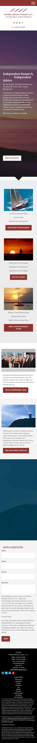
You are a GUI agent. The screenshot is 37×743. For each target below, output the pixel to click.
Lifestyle (18, 691)
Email (3, 561)
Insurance (18, 685)
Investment (18, 681)
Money (18, 689)
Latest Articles (18, 693)
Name (3, 551)
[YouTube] (19, 23)
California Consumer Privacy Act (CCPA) (17, 718)
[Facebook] (22, 23)
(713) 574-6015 (18, 27)
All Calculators (18, 697)
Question (4, 583)
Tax (18, 687)
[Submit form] (5, 639)
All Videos (18, 695)
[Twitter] (14, 23)
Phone (3, 572)
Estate (19, 683)
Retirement (18, 679)
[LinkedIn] (17, 23)
